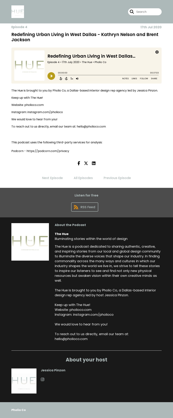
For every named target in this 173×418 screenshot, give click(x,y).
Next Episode (52, 178)
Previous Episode (117, 178)
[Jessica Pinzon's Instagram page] (42, 379)
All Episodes (83, 178)
